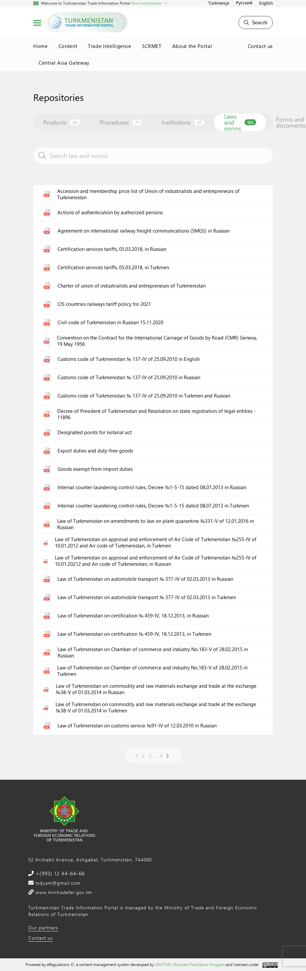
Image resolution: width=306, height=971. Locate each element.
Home (40, 46)
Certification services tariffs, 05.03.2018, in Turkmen (113, 267)
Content (68, 46)
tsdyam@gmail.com (57, 883)
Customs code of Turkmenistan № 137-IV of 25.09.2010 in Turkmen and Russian (144, 396)
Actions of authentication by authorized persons (110, 212)
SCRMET (152, 46)
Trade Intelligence (109, 46)
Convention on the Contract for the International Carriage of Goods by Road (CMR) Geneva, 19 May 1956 (157, 341)
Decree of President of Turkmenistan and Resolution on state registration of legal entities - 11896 (156, 414)
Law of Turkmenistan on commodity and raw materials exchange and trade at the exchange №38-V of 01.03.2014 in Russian (156, 689)
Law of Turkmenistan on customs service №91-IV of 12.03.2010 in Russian (137, 725)
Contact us (260, 46)
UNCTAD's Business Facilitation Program (190, 964)
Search (255, 22)
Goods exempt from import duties (95, 469)
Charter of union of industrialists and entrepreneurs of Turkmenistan (132, 286)
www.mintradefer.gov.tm (63, 892)
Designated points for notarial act (95, 432)
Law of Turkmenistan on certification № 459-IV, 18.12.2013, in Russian (133, 615)
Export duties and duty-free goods (95, 451)
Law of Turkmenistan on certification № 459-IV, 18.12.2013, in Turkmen (134, 634)
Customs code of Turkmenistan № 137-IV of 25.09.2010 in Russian (129, 377)
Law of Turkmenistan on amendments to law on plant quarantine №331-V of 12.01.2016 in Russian (155, 524)
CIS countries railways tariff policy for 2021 (104, 304)
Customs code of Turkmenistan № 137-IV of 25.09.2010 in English (129, 359)
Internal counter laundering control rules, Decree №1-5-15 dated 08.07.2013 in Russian (152, 487)
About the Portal (192, 46)
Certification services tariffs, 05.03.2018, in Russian (112, 249)
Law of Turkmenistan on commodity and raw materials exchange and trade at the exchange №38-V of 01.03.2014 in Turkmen (156, 707)
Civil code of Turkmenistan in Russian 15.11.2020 (110, 322)
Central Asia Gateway (64, 62)
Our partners (43, 927)
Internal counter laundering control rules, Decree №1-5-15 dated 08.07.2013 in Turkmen (153, 505)
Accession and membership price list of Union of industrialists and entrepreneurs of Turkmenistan (148, 194)
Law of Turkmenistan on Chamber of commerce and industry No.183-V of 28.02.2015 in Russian (153, 652)
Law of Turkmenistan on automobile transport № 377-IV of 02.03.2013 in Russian (145, 579)
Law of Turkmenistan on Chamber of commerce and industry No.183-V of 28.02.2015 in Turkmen (152, 670)
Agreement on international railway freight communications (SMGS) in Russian (144, 231)
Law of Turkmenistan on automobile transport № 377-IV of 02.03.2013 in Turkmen (147, 597)
